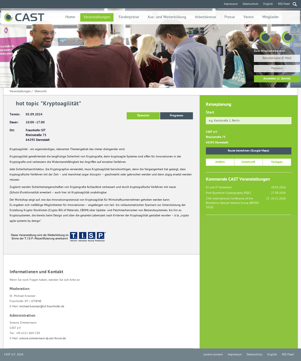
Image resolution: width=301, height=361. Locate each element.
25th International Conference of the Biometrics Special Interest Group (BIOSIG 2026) (232, 203)
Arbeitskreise (205, 17)
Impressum (231, 4)
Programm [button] (176, 116)
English (268, 4)
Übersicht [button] (143, 116)
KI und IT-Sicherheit (219, 188)
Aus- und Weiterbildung (167, 17)
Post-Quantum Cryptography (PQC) (228, 193)
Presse (229, 17)
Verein (249, 17)
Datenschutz (250, 4)
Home (70, 17)
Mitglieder (270, 17)
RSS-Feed (284, 4)
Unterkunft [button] (248, 162)
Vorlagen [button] (277, 162)
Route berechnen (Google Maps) (248, 151)
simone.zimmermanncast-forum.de (42, 339)
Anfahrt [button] (220, 162)
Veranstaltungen (97, 17)
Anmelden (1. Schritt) (277, 79)
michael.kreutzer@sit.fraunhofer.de (41, 307)
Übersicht (40, 91)
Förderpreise (129, 17)
